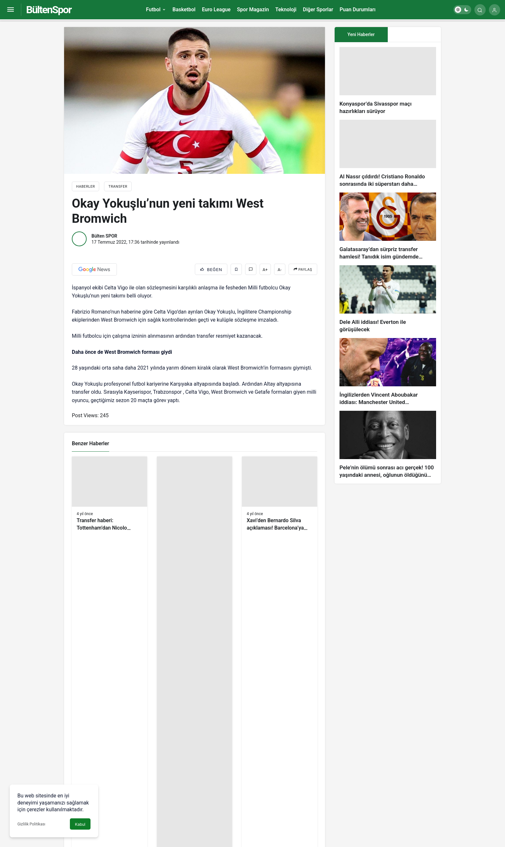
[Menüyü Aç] (10, 9)
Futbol (153, 9)
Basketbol (183, 9)
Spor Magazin (253, 9)
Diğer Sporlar (318, 9)
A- (279, 269)
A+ (265, 269)
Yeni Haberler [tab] (361, 34)
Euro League (216, 9)
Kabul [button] (80, 824)
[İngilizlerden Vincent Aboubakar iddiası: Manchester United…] (387, 372)
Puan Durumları (358, 9)
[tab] (414, 34)
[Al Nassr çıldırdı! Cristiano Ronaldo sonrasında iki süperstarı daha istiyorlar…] (387, 154)
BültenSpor (48, 10)
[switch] (462, 9)
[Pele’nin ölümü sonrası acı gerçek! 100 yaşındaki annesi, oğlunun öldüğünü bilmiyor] (387, 445)
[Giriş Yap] (494, 9)
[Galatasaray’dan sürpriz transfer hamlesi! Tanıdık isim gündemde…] (387, 226)
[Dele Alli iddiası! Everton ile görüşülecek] (387, 299)
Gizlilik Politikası (31, 824)
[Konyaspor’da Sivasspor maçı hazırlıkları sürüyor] (387, 81)
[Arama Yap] (480, 9)
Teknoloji (286, 9)
